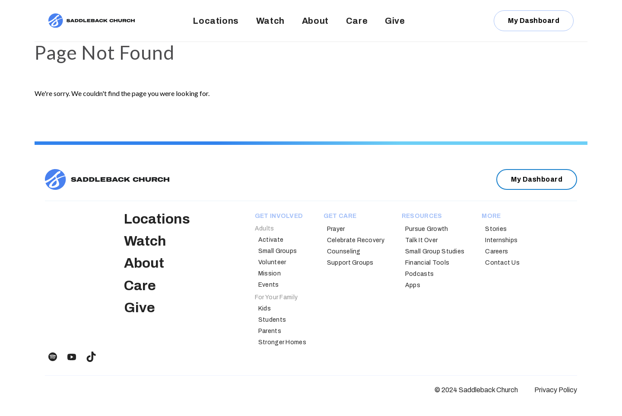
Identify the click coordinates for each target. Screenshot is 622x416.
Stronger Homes (282, 342)
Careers (496, 251)
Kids (264, 308)
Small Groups (277, 251)
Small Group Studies (434, 251)
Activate (270, 240)
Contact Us (502, 262)
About (315, 21)
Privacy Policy (555, 390)
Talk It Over (421, 240)
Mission (269, 273)
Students (272, 320)
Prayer (336, 229)
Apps (412, 285)
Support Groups (350, 262)
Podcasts (419, 274)
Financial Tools (427, 262)
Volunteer (272, 262)
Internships (501, 240)
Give (395, 21)
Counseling (344, 251)
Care (357, 21)
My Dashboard (533, 20)
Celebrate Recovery (355, 240)
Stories (496, 229)
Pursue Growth (426, 229)
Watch (270, 21)
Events (268, 285)
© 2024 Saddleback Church (476, 390)
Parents (269, 331)
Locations (215, 21)
